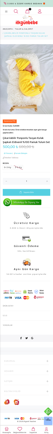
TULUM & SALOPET (24, 29)
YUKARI (48, 420)
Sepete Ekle (26, 192)
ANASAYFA (8, 29)
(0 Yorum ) (8, 153)
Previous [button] (2, 79)
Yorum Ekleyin (21, 153)
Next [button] (50, 79)
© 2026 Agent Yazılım (26, 421)
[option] (26, 79)
